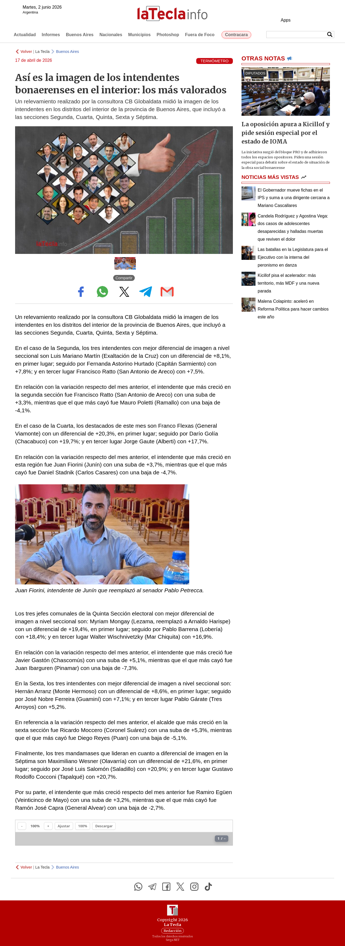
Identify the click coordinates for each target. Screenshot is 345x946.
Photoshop (168, 34)
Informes (51, 34)
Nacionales (110, 34)
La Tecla (42, 51)
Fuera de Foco (200, 34)
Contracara (236, 34)
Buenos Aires (80, 34)
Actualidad (25, 34)
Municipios (139, 34)
